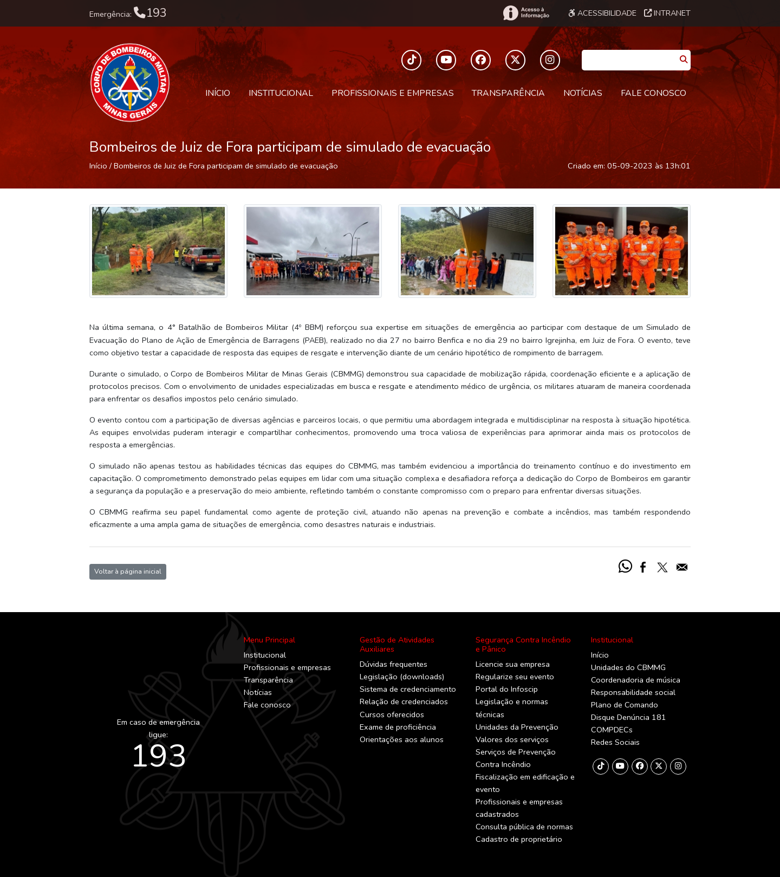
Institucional (281, 93)
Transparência (508, 93)
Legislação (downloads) (402, 676)
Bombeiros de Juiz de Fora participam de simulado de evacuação (226, 165)
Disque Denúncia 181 (628, 717)
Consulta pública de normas (524, 826)
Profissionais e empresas (393, 93)
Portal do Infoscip (507, 689)
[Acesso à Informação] (525, 13)
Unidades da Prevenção (517, 727)
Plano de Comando (624, 704)
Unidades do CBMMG (628, 667)
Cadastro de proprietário (519, 839)
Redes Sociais (615, 742)
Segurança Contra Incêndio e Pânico (523, 644)
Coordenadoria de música (635, 679)
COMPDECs (612, 729)
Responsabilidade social (633, 692)
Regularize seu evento (515, 676)
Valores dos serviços (512, 739)
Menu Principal (269, 639)
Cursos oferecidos (392, 714)
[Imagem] (158, 251)
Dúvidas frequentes (393, 664)
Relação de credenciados (404, 701)
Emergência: (128, 13)
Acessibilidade (602, 13)
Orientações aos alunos (402, 739)
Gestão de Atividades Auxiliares (397, 644)
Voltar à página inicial (127, 571)
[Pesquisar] (684, 60)
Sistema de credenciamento (408, 689)
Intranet (667, 13)
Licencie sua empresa (513, 664)
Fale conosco (653, 93)
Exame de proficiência (398, 727)
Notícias (582, 93)
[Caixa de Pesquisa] (629, 56)
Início (217, 93)
